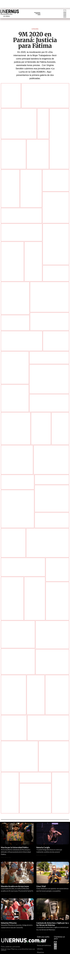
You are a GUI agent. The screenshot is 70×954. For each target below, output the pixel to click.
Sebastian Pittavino (9, 923)
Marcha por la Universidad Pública (14, 847)
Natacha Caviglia (43, 847)
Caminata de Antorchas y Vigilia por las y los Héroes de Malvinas (52, 924)
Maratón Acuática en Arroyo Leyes (15, 886)
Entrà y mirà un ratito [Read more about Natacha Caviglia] (41, 855)
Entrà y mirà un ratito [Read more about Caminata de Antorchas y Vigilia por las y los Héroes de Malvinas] (41, 933)
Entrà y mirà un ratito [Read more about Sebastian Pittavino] (6, 930)
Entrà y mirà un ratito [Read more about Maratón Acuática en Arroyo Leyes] (6, 894)
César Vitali (41, 886)
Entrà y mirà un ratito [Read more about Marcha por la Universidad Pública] (6, 857)
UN (9, 11)
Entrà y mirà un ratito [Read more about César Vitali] (41, 894)
